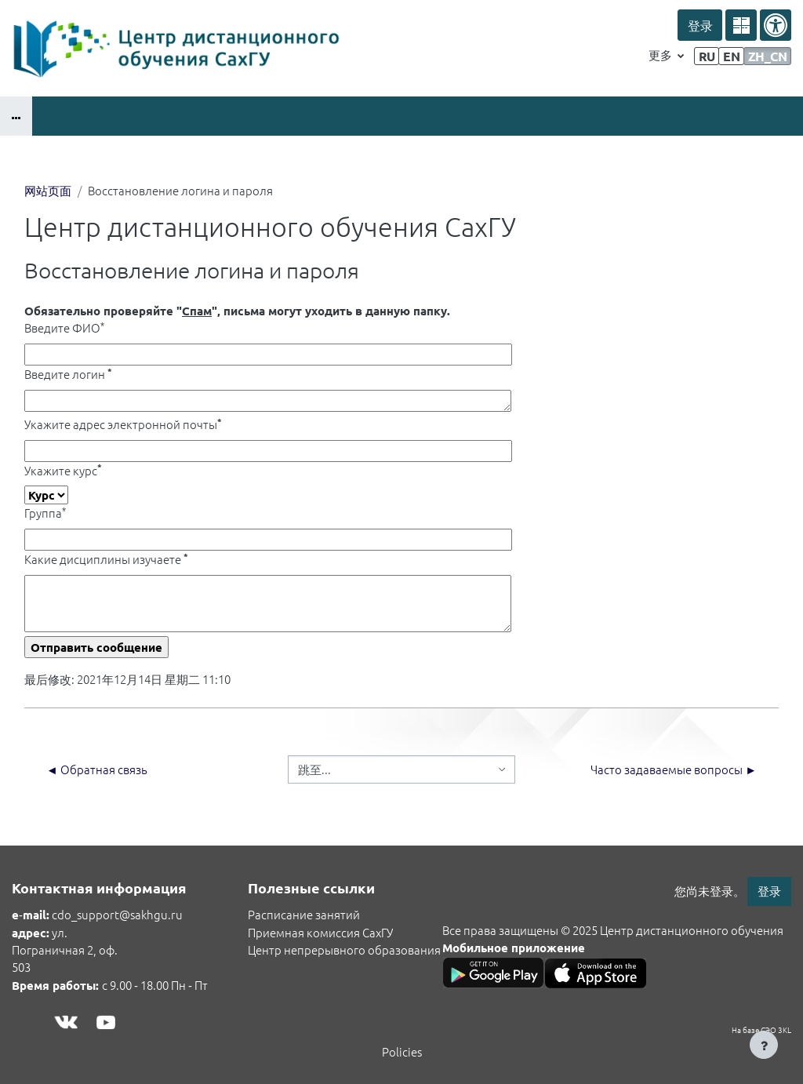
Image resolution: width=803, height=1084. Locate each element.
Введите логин (68, 374)
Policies (402, 1051)
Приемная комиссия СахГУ (320, 932)
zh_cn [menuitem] (767, 56)
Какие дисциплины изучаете (106, 559)
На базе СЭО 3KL (761, 1029)
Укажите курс (63, 470)
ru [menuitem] (707, 56)
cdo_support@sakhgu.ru (117, 914)
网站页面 (47, 190)
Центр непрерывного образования (344, 949)
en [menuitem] (731, 56)
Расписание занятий (304, 914)
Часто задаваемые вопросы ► (673, 769)
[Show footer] (764, 1045)
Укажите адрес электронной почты (123, 424)
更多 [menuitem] (661, 54)
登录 (700, 25)
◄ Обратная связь (96, 769)
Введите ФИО (64, 327)
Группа (45, 512)
